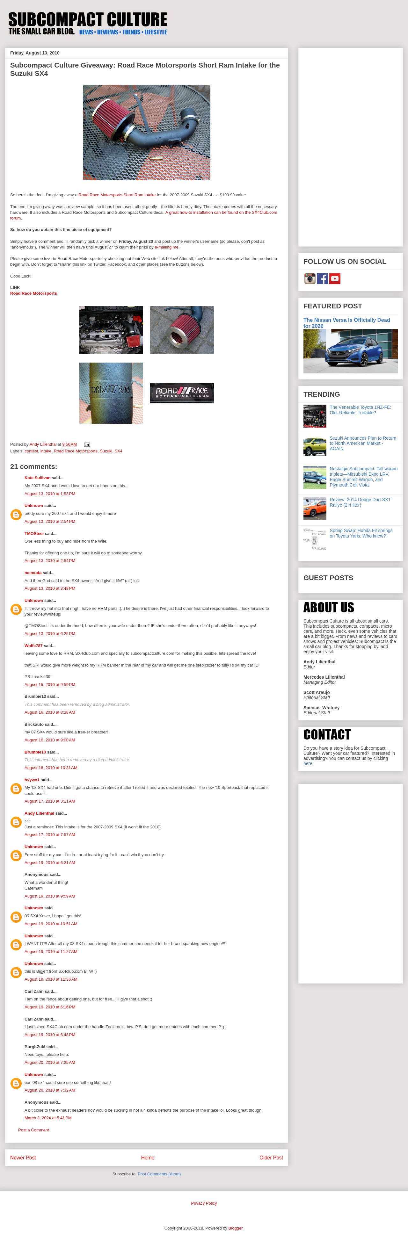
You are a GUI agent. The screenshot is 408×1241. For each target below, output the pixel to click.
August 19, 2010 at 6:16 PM (50, 1007)
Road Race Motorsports (33, 293)
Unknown (34, 505)
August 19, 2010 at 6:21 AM (50, 862)
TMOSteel (34, 533)
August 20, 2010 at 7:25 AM (50, 1062)
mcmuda (33, 572)
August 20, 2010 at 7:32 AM (50, 1090)
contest (31, 451)
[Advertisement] (350, 146)
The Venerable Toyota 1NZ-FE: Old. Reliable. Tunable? (360, 410)
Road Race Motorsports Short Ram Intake (117, 194)
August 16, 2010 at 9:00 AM (50, 740)
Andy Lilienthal (39, 813)
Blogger (236, 1228)
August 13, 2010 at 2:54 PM (50, 521)
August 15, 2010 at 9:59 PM (50, 684)
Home (148, 1157)
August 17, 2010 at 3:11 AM (50, 801)
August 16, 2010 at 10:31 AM (51, 767)
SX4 (118, 451)
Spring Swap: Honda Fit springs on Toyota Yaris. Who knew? (361, 533)
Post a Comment (33, 1130)
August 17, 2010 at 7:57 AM (50, 834)
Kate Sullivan (38, 477)
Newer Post (23, 1157)
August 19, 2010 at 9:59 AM (50, 896)
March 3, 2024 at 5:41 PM (48, 1117)
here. (308, 763)
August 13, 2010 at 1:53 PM (50, 493)
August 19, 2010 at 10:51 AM (51, 923)
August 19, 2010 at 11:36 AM (51, 979)
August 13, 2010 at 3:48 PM (50, 588)
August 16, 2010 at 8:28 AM (50, 712)
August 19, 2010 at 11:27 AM (51, 951)
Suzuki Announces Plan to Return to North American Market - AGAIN (363, 443)
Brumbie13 (35, 752)
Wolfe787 (34, 645)
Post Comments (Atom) (159, 1174)
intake (46, 451)
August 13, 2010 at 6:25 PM (50, 633)
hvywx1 (32, 779)
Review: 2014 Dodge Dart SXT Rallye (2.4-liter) (360, 502)
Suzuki (106, 451)
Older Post (271, 1157)
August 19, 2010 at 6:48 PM (50, 1034)
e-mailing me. (167, 247)
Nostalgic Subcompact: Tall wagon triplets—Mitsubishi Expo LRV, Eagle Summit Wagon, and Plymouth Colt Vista (364, 476)
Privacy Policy (204, 1203)
